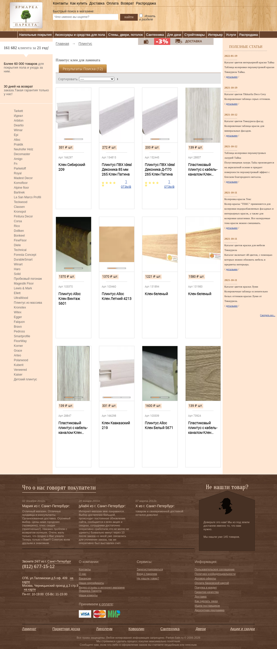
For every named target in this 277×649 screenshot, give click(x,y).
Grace (18, 350)
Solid (17, 274)
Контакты (60, 3)
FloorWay (20, 341)
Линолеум (104, 629)
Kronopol (20, 211)
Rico (17, 226)
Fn (15, 163)
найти (128, 17)
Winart (18, 264)
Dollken (19, 231)
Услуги (231, 35)
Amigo (18, 159)
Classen (19, 207)
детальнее (232, 76)
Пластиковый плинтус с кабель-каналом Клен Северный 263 (73, 428)
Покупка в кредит (206, 587)
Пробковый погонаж (28, 278)
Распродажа (146, 3)
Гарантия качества (207, 592)
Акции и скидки (242, 629)
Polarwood (21, 360)
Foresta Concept (25, 255)
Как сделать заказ (206, 601)
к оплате (106, 604)
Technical (20, 250)
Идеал (18, 116)
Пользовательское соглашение (214, 569)
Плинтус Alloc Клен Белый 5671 (159, 425)
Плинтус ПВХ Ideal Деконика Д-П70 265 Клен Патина (160, 169)
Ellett (17, 293)
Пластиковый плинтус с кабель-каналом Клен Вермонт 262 (202, 170)
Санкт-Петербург (59, 561)
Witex (17, 312)
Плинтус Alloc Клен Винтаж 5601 (69, 298)
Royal (18, 173)
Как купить (78, 3)
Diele (17, 245)
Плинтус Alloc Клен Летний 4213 (116, 296)
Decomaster (22, 154)
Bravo (18, 326)
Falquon (19, 322)
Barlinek (19, 192)
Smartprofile (22, 336)
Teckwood (20, 202)
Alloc (17, 140)
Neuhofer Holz (23, 149)
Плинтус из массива (28, 302)
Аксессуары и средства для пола (80, 35)
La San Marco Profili (27, 197)
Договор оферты (205, 578)
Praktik (18, 144)
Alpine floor (21, 187)
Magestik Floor (24, 283)
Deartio (19, 125)
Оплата (113, 3)
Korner (18, 346)
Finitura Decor (23, 216)
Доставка (97, 3)
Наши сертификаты (91, 582)
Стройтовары (194, 35)
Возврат (127, 3)
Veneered (20, 370)
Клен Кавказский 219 (116, 425)
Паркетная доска (66, 629)
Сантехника (155, 35)
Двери (201, 629)
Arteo (17, 355)
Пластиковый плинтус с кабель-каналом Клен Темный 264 (202, 428)
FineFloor (20, 240)
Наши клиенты (88, 595)
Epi (16, 135)
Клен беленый (156, 294)
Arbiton (18, 120)
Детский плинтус (25, 379)
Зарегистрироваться (150, 569)
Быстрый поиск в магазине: (73, 11)
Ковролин (136, 629)
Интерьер (215, 35)
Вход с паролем (147, 573)
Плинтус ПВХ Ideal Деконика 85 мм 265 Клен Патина (117, 169)
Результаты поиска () (83, 68)
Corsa (18, 221)
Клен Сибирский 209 (71, 167)
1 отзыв (126, 184)
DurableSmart (23, 259)
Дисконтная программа (209, 610)
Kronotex (20, 307)
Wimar (18, 130)
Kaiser (18, 374)
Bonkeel (19, 235)
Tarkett (18, 111)
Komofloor (21, 183)
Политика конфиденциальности (215, 573)
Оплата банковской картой (212, 582)
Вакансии (85, 578)
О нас (82, 573)
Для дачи (174, 35)
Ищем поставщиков (207, 605)
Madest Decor (23, 178)
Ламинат (29, 629)
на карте (30, 589)
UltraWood (21, 298)
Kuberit (18, 365)
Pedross (19, 331)
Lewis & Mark (23, 288)
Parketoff (20, 168)
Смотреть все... (267, 315)
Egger (18, 317)
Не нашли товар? (148, 578)
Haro (17, 269)
